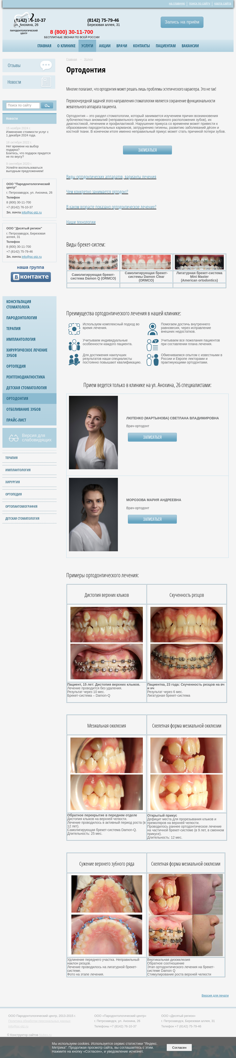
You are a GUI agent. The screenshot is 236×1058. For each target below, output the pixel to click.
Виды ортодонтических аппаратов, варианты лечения (111, 176)
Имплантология (20, 339)
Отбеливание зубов (23, 409)
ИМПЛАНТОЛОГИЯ (18, 470)
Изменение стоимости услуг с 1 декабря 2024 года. (27, 133)
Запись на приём (182, 22)
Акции (105, 45)
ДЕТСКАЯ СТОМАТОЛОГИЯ (22, 518)
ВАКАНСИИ (190, 45)
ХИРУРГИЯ (12, 482)
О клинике (66, 45)
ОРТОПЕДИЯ (13, 494)
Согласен (179, 1047)
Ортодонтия (17, 398)
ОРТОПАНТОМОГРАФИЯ (21, 506)
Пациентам (166, 45)
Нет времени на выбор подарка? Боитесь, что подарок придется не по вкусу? (28, 151)
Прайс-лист (16, 420)
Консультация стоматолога (18, 304)
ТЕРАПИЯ (11, 457)
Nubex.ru (45, 1035)
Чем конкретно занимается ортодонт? (97, 191)
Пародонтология (21, 317)
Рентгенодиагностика (25, 377)
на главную (177, 3)
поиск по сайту (199, 3)
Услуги (87, 45)
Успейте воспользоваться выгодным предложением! (25, 169)
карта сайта (222, 3)
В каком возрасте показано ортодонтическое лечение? (111, 206)
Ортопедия (16, 366)
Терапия (13, 328)
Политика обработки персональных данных (39, 1021)
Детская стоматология (26, 387)
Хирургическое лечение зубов (26, 352)
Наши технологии (81, 222)
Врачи (121, 45)
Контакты (141, 45)
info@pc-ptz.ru (32, 212)
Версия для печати (215, 995)
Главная (44, 45)
